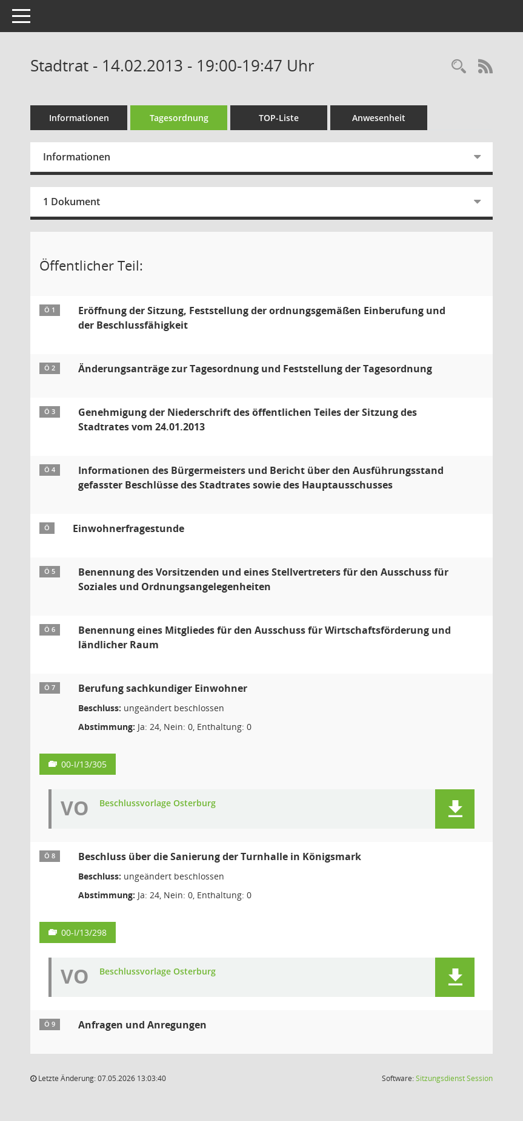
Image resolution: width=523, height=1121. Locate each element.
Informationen (79, 117)
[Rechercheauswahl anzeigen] (458, 67)
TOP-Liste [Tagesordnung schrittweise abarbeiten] (279, 117)
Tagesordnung (179, 117)
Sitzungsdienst (454, 1078)
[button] (455, 809)
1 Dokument (71, 201)
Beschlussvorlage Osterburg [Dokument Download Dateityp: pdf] (157, 803)
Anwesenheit (378, 117)
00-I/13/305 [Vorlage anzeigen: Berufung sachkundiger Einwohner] (84, 764)
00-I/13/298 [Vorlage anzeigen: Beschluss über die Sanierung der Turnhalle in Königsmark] (84, 932)
